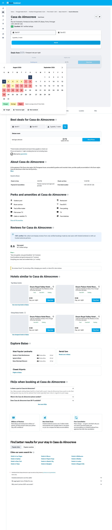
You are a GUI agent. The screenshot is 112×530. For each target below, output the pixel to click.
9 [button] (26, 58)
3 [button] (31, 54)
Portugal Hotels (23, 11)
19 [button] (40, 62)
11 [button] (35, 58)
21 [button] (48, 62)
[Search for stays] (3, 12)
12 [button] (40, 58)
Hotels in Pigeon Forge (50, 459)
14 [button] (48, 58)
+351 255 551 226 (20, 24)
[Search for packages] (3, 20)
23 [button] (27, 67)
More (15, 171)
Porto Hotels (53, 11)
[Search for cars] (3, 16)
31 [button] (31, 71)
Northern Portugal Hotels (38, 11)
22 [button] (53, 62)
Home (15, 11)
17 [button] (31, 62)
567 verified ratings (30, 26)
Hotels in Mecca (48, 456)
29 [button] (53, 67)
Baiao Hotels (65, 11)
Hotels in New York (19, 461)
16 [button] (27, 62)
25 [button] (35, 67)
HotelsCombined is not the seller (60, 478)
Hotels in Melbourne (80, 456)
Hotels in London (79, 461)
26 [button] (40, 67)
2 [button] (26, 54)
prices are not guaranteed (52, 472)
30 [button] (27, 71)
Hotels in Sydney (19, 459)
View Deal (53, 300)
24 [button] (31, 67)
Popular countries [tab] (32, 447)
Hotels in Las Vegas (19, 456)
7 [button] (48, 54)
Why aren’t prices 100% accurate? (60, 484)
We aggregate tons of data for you (60, 481)
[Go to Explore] (3, 23)
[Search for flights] (3, 8)
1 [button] (67, 49)
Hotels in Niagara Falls (81, 464)
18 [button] (35, 62)
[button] (3, 3)
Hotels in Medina (79, 459)
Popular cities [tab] (19, 447)
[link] (23, 305)
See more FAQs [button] (45, 404)
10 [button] (31, 58)
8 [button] (67, 54)
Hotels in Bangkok (49, 464)
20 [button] (44, 62)
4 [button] (35, 54)
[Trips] (3, 29)
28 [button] (48, 67)
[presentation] (59, 120)
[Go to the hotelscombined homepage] (14, 3)
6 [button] (44, 54)
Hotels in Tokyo (18, 464)
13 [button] (44, 58)
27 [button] (44, 67)
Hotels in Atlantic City (50, 461)
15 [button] (53, 58)
